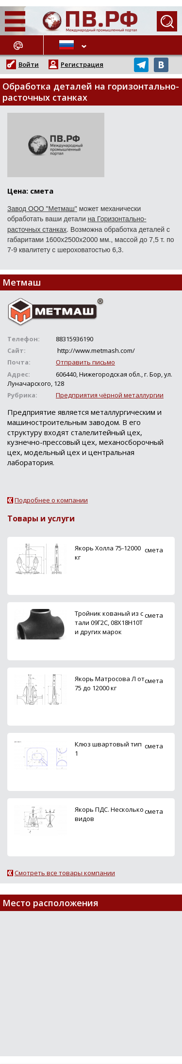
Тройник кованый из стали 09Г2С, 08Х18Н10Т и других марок (109, 622)
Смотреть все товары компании (65, 872)
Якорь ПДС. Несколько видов (109, 814)
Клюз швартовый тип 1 (108, 749)
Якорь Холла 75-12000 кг (108, 553)
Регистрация (82, 64)
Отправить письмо (85, 362)
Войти (28, 64)
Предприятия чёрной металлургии (110, 395)
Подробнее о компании (51, 500)
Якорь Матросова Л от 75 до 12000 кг (110, 683)
